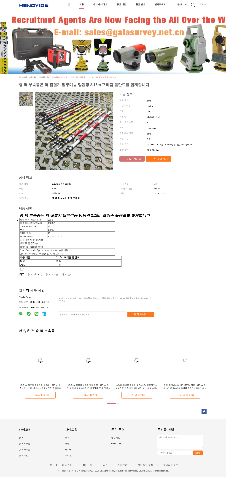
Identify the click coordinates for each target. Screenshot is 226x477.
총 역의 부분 (24, 443)
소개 (67, 437)
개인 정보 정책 (145, 465)
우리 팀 (68, 455)
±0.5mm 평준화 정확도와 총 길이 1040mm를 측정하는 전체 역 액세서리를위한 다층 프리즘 (40, 386)
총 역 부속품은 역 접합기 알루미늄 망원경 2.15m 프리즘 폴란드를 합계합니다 (82, 77)
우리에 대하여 (100, 4)
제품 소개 (67, 465)
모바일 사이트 (170, 465)
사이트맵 (122, 465)
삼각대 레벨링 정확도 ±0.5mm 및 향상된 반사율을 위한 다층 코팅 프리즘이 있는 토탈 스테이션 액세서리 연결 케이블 (136, 386)
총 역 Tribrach (34, 274)
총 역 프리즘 (52, 274)
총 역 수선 (23, 455)
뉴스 (105, 465)
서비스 (68, 449)
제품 (81, 4)
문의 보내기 (140, 314)
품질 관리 (140, 4)
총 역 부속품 (24, 449)
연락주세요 (160, 4)
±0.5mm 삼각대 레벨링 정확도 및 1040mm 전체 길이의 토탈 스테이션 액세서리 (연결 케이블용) (88, 386)
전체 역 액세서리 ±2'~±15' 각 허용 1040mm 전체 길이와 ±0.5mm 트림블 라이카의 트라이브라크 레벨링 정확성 (185, 386)
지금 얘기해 (181, 4)
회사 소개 (88, 465)
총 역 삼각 (67, 274)
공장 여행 (121, 4)
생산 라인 (115, 437)
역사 (67, 443)
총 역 (21, 437)
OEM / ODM (116, 443)
